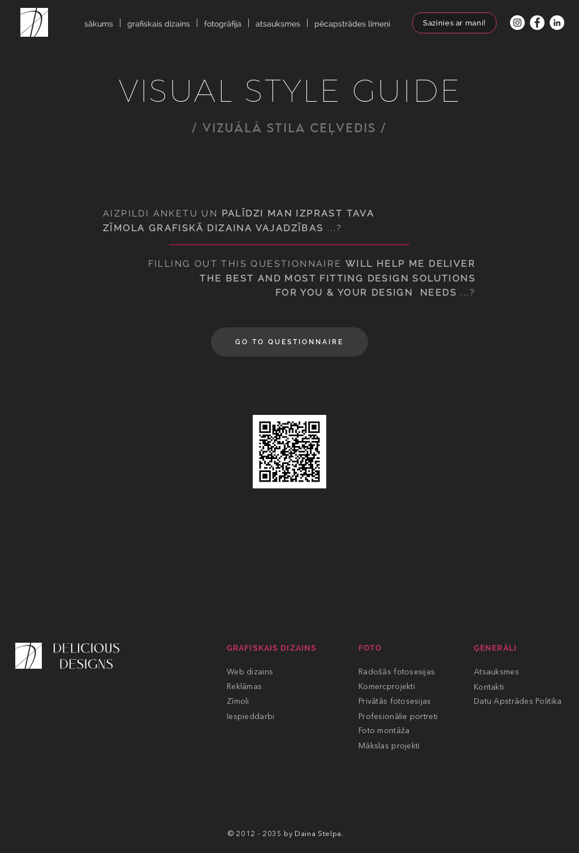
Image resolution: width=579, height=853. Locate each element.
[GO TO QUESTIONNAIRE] (289, 342)
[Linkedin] (557, 22)
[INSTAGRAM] (517, 22)
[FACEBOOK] (537, 22)
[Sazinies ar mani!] (454, 22)
